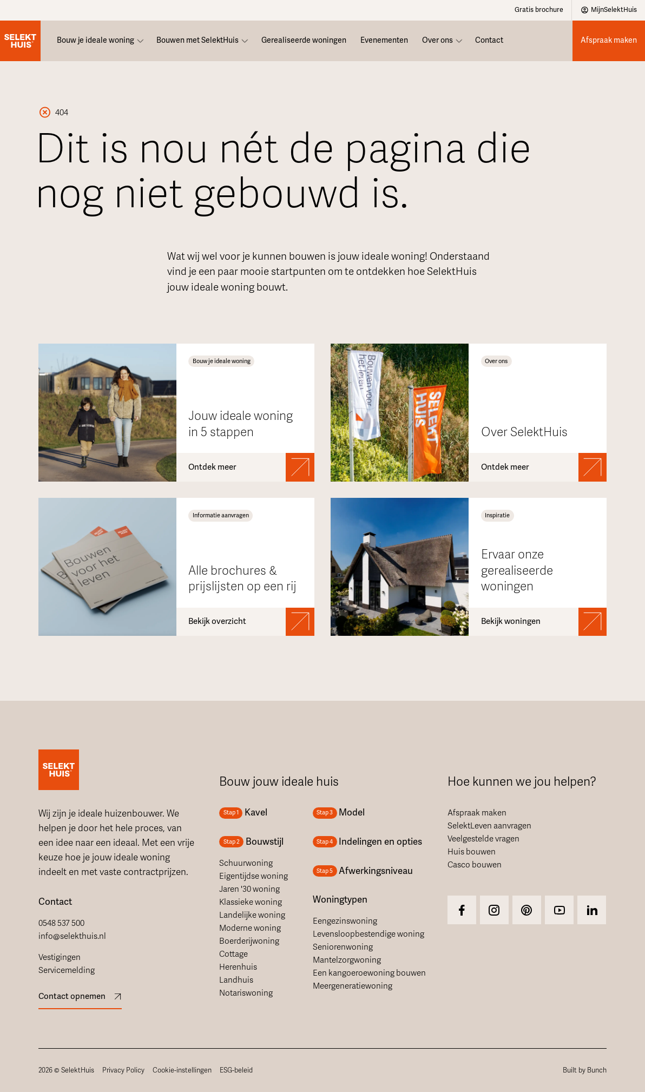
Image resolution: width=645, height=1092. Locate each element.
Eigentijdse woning (253, 876)
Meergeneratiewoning (352, 986)
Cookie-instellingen (182, 1070)
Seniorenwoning (343, 947)
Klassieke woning (250, 902)
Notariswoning (246, 993)
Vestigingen (59, 957)
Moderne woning (250, 928)
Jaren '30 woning (249, 889)
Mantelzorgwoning (347, 960)
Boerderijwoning (249, 941)
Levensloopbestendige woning (368, 934)
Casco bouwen (474, 865)
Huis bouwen (471, 852)
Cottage (233, 954)
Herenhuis (238, 967)
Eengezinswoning (345, 921)
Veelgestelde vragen (483, 839)
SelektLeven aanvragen (489, 826)
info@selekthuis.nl (72, 936)
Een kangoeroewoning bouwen (369, 973)
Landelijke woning (252, 915)
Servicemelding (66, 970)
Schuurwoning (246, 863)
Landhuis (236, 980)
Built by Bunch (585, 1070)
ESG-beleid (236, 1070)
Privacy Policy (123, 1070)
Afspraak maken (476, 813)
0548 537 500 (61, 923)
